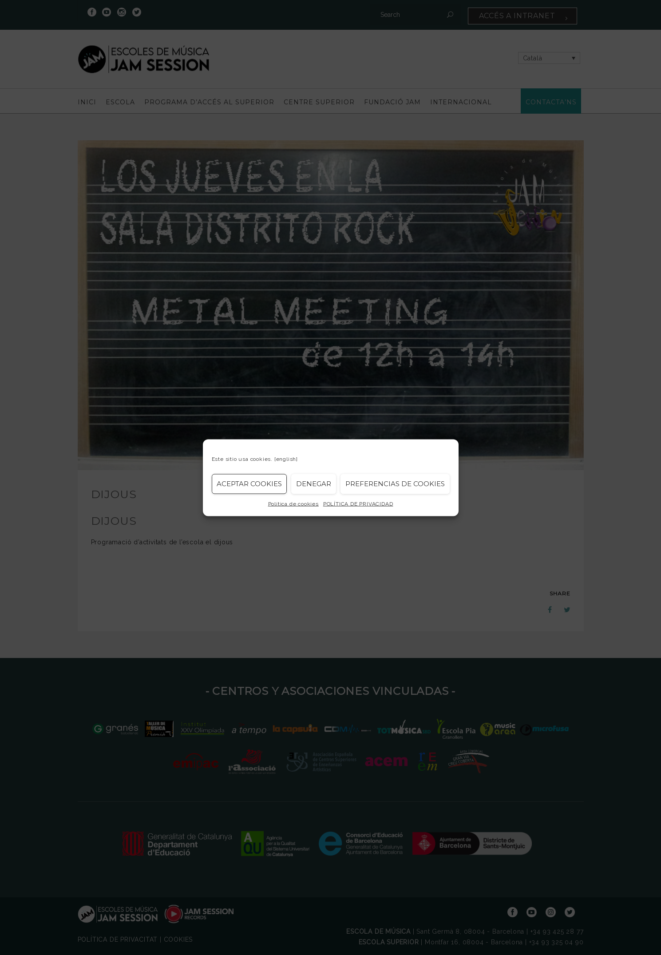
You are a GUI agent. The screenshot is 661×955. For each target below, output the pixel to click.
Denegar (313, 483)
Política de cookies (293, 503)
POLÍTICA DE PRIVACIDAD (358, 503)
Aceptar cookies (249, 483)
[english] (286, 459)
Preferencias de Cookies (395, 483)
